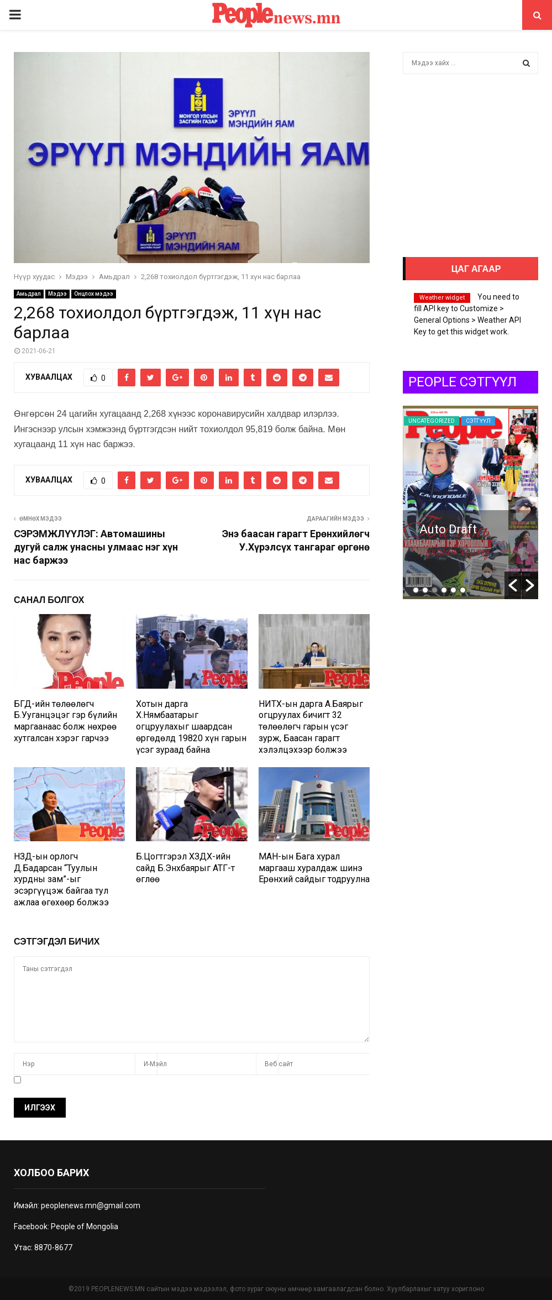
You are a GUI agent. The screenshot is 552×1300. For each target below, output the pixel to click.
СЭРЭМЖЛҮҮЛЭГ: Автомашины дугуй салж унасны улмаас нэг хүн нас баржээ (96, 547)
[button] (512, 585)
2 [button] (425, 590)
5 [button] (453, 590)
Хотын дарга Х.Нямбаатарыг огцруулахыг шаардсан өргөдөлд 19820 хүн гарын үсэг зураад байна (191, 727)
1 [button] (415, 590)
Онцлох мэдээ (93, 294)
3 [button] (434, 590)
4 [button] (444, 590)
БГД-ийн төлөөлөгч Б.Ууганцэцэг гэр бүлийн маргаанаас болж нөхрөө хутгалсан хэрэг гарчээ (65, 721)
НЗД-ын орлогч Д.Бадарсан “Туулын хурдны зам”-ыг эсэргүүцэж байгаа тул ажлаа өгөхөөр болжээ (61, 879)
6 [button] (462, 590)
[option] (470, 502)
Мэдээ (57, 294)
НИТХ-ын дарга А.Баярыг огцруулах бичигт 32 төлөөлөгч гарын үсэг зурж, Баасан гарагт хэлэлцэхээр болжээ (311, 727)
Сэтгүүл (420, 421)
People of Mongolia (84, 1226)
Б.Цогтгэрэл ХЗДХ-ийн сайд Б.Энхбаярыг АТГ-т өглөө (185, 868)
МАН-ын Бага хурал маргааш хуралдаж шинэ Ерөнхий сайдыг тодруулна (314, 868)
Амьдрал (29, 294)
